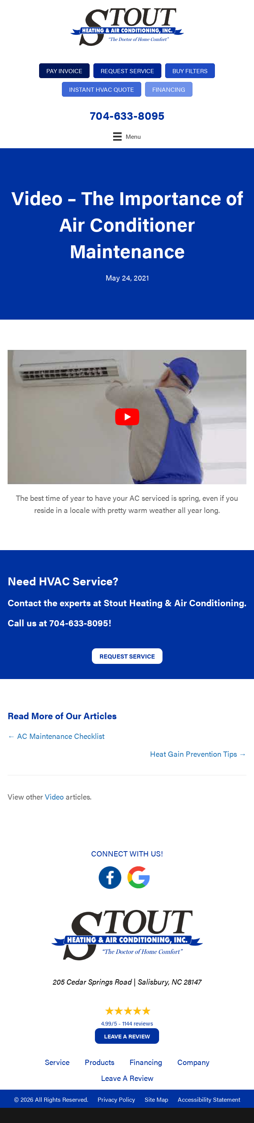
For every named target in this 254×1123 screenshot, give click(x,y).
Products (99, 1061)
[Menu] (126, 136)
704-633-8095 (127, 115)
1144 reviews (137, 1023)
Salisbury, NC (160, 981)
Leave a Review (127, 1036)
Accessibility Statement (209, 1099)
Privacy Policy (116, 1099)
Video (54, 796)
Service (57, 1061)
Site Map (156, 1099)
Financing (145, 1061)
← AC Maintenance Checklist (56, 735)
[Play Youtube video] (127, 417)
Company (193, 1061)
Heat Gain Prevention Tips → (198, 753)
